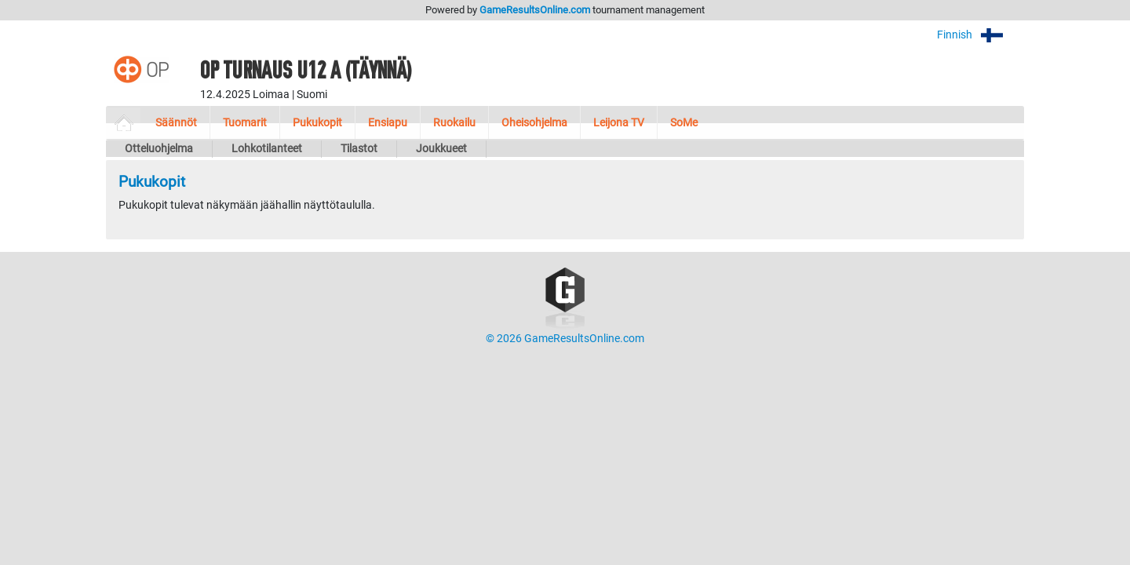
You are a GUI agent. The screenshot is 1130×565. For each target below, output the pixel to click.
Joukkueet (441, 148)
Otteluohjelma (159, 148)
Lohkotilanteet (266, 148)
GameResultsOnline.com (534, 10)
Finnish (980, 35)
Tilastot (359, 148)
